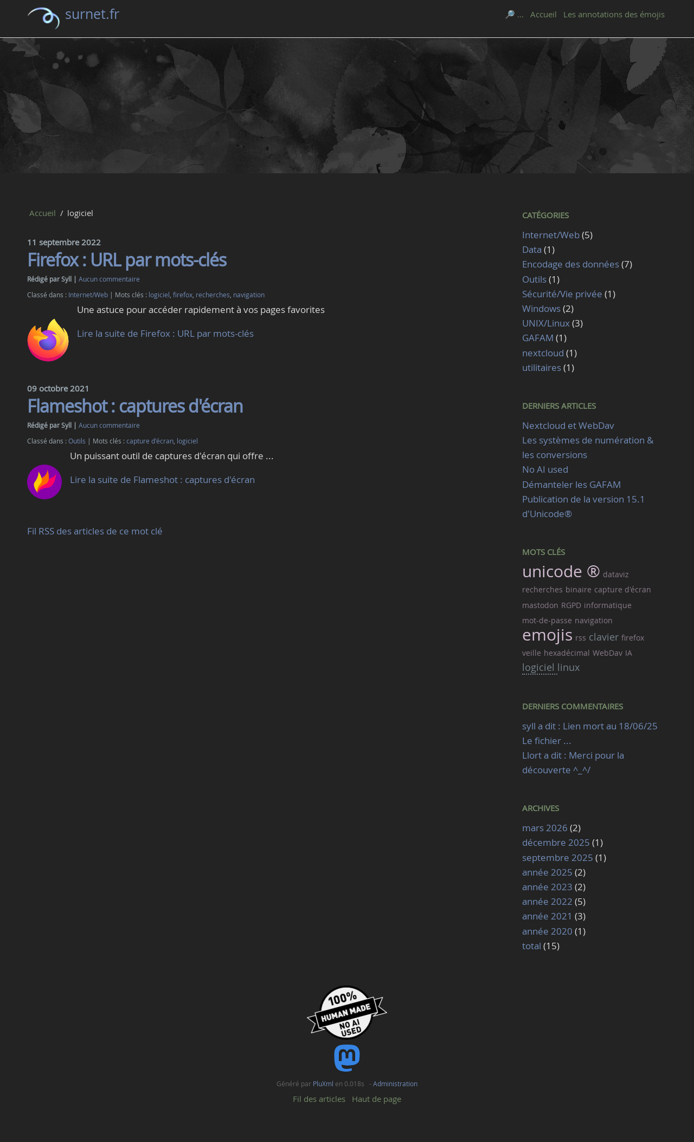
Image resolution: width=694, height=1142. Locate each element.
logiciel (159, 295)
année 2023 (547, 886)
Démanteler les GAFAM (571, 484)
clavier (604, 636)
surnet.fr (92, 14)
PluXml (323, 1083)
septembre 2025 (557, 857)
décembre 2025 (556, 842)
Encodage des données (570, 264)
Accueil (543, 14)
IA (628, 653)
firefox (182, 295)
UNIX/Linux (546, 323)
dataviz (616, 574)
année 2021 (547, 916)
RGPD (571, 605)
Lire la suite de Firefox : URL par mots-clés (165, 333)
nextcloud (543, 353)
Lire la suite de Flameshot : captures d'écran (162, 479)
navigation (249, 295)
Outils (77, 441)
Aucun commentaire (109, 279)
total (532, 945)
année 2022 (547, 901)
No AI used (545, 469)
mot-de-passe (547, 620)
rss (580, 637)
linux (568, 667)
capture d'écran (150, 441)
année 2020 (547, 931)
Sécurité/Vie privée (562, 294)
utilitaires (541, 367)
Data (532, 249)
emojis (547, 634)
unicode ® (561, 571)
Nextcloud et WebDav (568, 425)
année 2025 (547, 872)
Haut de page (376, 1098)
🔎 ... (514, 14)
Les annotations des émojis (614, 14)
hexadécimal (567, 653)
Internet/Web (88, 295)
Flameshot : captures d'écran (135, 405)
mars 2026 (545, 827)
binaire (579, 589)
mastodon (540, 605)
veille (531, 653)
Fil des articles (319, 1098)
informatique (608, 605)
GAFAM (538, 337)
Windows (541, 308)
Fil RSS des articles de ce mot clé (95, 531)
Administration (395, 1083)
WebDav (607, 653)
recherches (213, 295)
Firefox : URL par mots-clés (126, 259)
